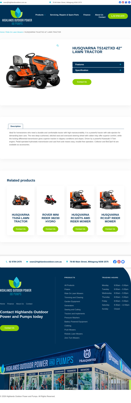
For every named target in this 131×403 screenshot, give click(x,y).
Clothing (68, 326)
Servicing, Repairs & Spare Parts (64, 15)
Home (2, 32)
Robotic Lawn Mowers (74, 334)
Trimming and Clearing (74, 297)
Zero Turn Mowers (72, 338)
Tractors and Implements (75, 314)
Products (40, 15)
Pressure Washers (72, 318)
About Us (99, 15)
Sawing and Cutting (73, 310)
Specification (81, 70)
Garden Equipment (72, 301)
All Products (69, 285)
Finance (86, 15)
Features (79, 64)
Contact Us (21, 229)
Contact (102, 17)
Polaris (67, 289)
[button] (58, 46)
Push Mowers (70, 330)
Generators (69, 306)
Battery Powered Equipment (76, 322)
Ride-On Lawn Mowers (14, 32)
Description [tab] (16, 126)
